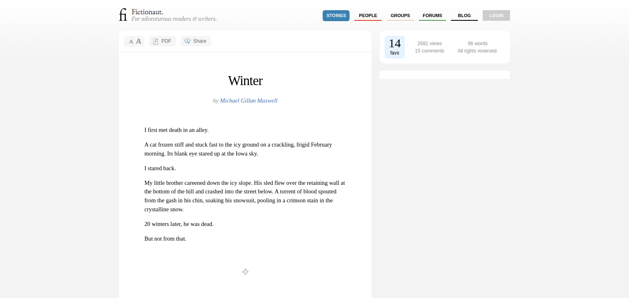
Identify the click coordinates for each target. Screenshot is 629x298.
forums (432, 15)
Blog (464, 15)
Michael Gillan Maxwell (248, 100)
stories (336, 15)
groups (400, 15)
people (368, 15)
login (496, 15)
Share (199, 41)
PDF (166, 41)
